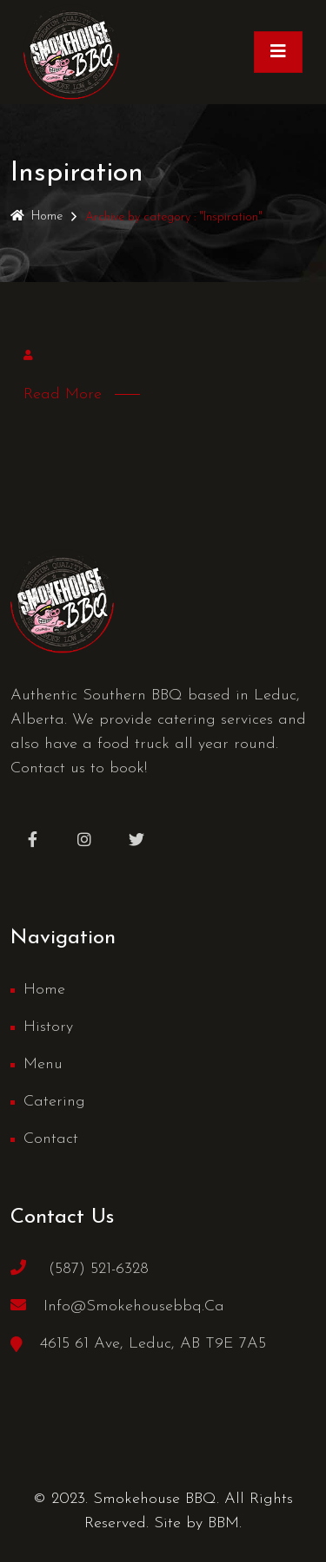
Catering (54, 1101)
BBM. (225, 1523)
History (48, 1027)
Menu (43, 1064)
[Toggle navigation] (278, 52)
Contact (50, 1139)
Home (36, 216)
